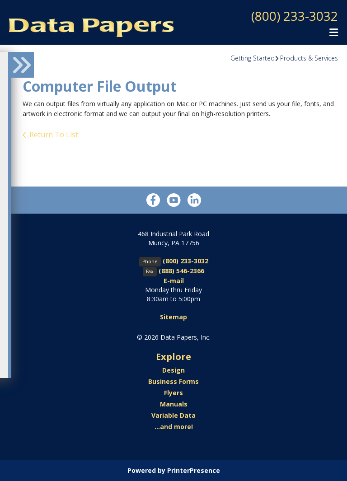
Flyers (173, 392)
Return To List (53, 135)
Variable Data (173, 415)
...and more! (174, 426)
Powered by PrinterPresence (173, 470)
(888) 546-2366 (181, 270)
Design (173, 370)
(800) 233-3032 (294, 15)
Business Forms (173, 381)
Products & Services (309, 58)
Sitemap (173, 317)
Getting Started (252, 58)
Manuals (174, 404)
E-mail (174, 280)
